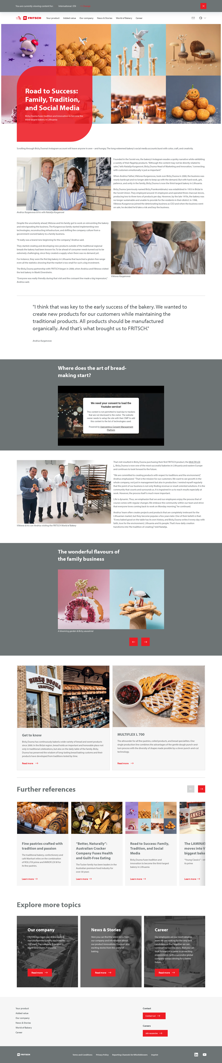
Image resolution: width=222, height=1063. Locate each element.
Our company (86, 18)
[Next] (145, 642)
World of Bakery (124, 18)
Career (139, 18)
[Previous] (133, 642)
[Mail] (193, 18)
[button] (190, 789)
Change (86, 6)
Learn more (28, 878)
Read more (27, 763)
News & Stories (104, 18)
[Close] (203, 6)
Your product (53, 18)
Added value (69, 18)
